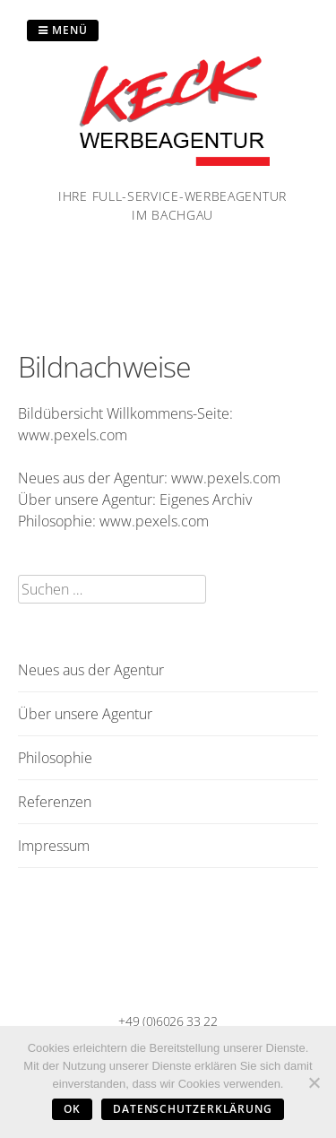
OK (72, 1108)
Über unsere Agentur (85, 714)
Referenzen (54, 802)
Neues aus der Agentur (91, 670)
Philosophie (55, 758)
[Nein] (314, 1082)
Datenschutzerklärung (192, 1108)
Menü (63, 30)
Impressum (54, 846)
